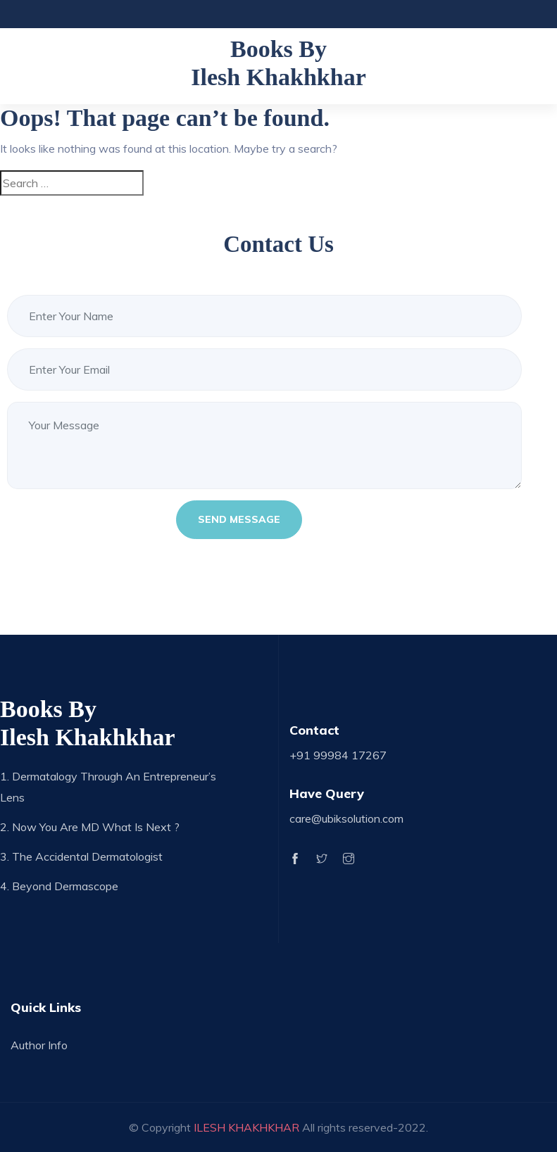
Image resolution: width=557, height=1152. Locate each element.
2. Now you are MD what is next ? (90, 827)
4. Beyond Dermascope (59, 886)
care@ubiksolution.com (346, 818)
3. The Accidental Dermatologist (81, 856)
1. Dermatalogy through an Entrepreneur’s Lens (108, 786)
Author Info (39, 1045)
